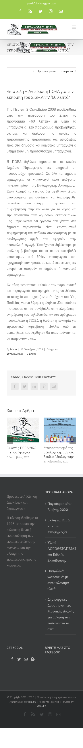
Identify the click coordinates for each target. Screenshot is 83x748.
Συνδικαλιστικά (15, 353)
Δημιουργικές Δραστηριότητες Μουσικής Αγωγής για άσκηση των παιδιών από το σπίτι (61, 614)
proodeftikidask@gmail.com (41, 3)
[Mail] (26, 659)
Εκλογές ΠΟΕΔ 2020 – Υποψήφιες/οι (22, 450)
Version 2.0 (30, 701)
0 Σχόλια (31, 353)
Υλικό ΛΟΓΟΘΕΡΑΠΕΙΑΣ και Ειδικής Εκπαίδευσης (61, 552)
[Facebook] (12, 659)
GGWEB (41, 706)
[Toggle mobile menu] (74, 27)
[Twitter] (19, 659)
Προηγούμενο (46, 71)
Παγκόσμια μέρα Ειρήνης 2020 (59, 507)
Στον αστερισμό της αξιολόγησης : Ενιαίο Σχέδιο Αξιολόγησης (59, 452)
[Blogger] (33, 659)
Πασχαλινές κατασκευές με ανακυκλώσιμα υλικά (58, 580)
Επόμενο (66, 71)
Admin (13, 349)
